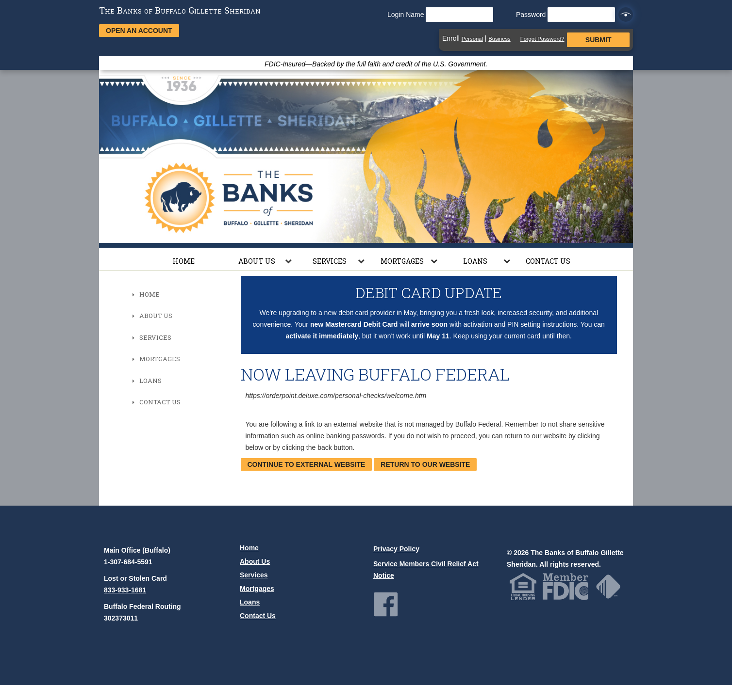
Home (184, 261)
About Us (256, 261)
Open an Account (139, 30)
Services (330, 261)
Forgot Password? (542, 39)
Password (565, 14)
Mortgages (402, 261)
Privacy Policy (396, 549)
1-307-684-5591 (128, 562)
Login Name (440, 14)
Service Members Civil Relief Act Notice (426, 569)
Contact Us (548, 261)
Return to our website (425, 464)
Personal (472, 39)
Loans (475, 261)
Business (499, 39)
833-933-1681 (125, 590)
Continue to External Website (307, 464)
